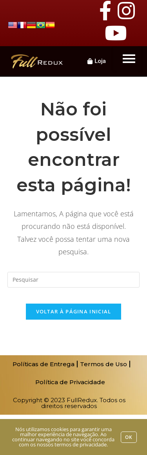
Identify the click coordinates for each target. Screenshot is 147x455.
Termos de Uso (103, 364)
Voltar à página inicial (73, 311)
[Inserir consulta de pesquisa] (73, 280)
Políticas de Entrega (43, 364)
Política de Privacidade (70, 382)
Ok (128, 437)
